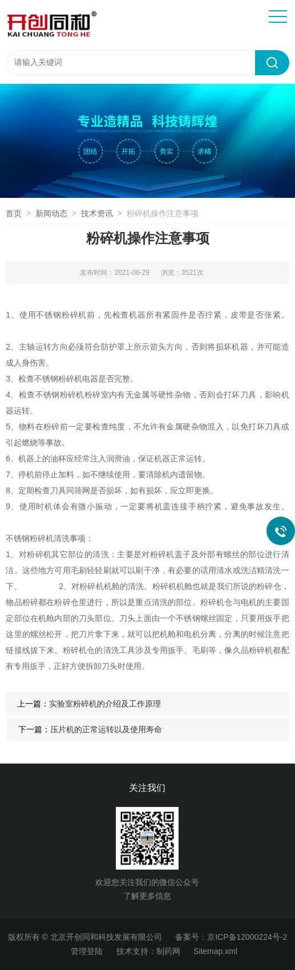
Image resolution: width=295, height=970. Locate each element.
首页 (14, 213)
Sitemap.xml (215, 951)
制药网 (168, 951)
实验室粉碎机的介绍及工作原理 (105, 703)
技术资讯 (97, 213)
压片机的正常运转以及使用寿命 (106, 729)
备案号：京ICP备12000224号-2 (231, 936)
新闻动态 (51, 213)
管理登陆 (87, 951)
